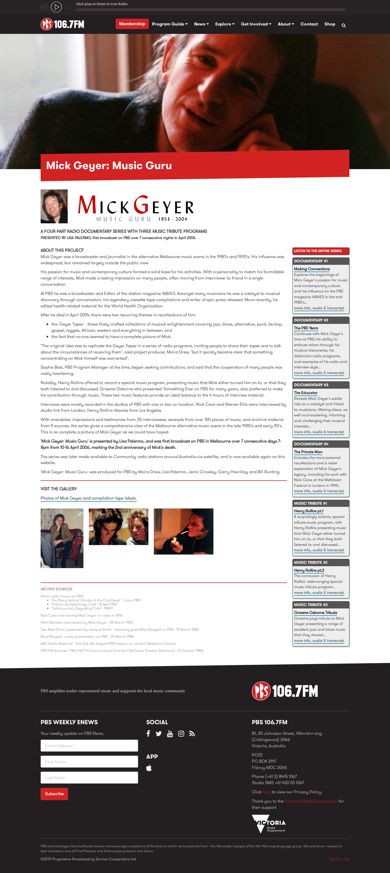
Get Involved (256, 24)
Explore (225, 24)
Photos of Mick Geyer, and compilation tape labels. (89, 498)
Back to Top (339, 859)
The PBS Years (306, 328)
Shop (329, 24)
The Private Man (308, 452)
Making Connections (312, 269)
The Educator (305, 392)
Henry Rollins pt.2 (309, 570)
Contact (309, 24)
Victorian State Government (311, 801)
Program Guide (170, 24)
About (286, 24)
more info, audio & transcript (319, 308)
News (201, 24)
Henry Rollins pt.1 (308, 511)
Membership (132, 24)
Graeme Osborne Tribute (315, 612)
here (266, 792)
